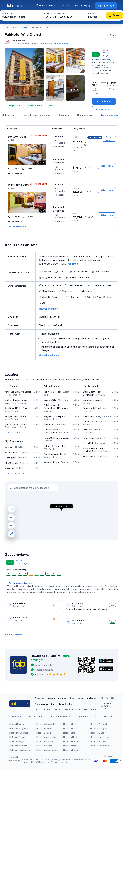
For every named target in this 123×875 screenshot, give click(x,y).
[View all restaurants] (15, 473)
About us (65, 5)
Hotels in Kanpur (71, 741)
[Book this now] (104, 101)
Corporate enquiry (82, 5)
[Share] (111, 35)
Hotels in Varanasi (18, 745)
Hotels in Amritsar (98, 741)
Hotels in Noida (70, 737)
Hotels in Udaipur (44, 741)
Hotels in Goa (69, 728)
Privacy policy (70, 709)
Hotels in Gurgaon (99, 728)
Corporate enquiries (45, 704)
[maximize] (11, 533)
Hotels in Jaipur (43, 733)
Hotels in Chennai (17, 737)
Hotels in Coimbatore (19, 750)
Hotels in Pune (70, 724)
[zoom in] (11, 517)
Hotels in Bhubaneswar (47, 750)
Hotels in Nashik (44, 745)
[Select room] (109, 139)
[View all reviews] (13, 634)
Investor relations (57, 698)
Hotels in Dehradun (99, 745)
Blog (71, 698)
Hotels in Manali (71, 745)
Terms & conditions (51, 709)
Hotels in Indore (71, 733)
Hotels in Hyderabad (19, 733)
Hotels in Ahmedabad (46, 737)
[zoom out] (11, 525)
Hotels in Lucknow (99, 737)
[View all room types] (104, 111)
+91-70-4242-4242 (46, 5)
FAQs (37, 709)
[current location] (11, 509)
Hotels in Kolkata (20, 27)
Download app (66, 704)
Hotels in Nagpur (17, 741)
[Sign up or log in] (106, 5)
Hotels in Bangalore (19, 728)
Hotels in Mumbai (98, 724)
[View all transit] (13, 432)
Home (7, 27)
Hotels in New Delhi (45, 724)
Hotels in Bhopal (98, 733)
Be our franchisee (87, 698)
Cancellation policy (87, 709)
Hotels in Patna (70, 750)
